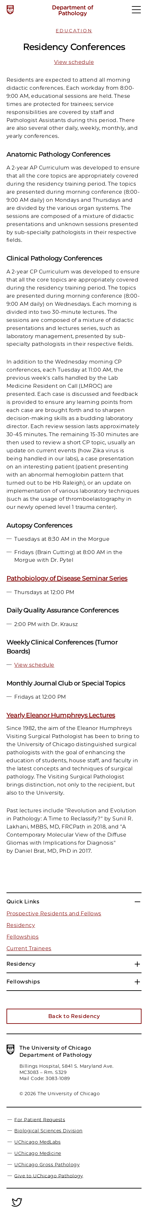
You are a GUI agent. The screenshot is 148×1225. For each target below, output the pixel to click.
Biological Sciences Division (48, 1131)
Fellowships (22, 937)
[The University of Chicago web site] (10, 9)
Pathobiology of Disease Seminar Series (67, 578)
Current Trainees (28, 948)
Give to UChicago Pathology (48, 1176)
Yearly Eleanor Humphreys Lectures (60, 715)
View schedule (74, 62)
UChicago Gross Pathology (47, 1165)
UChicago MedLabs (37, 1142)
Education (74, 31)
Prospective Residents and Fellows (53, 914)
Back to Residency (74, 1016)
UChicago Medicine (37, 1153)
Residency (20, 925)
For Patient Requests (39, 1119)
